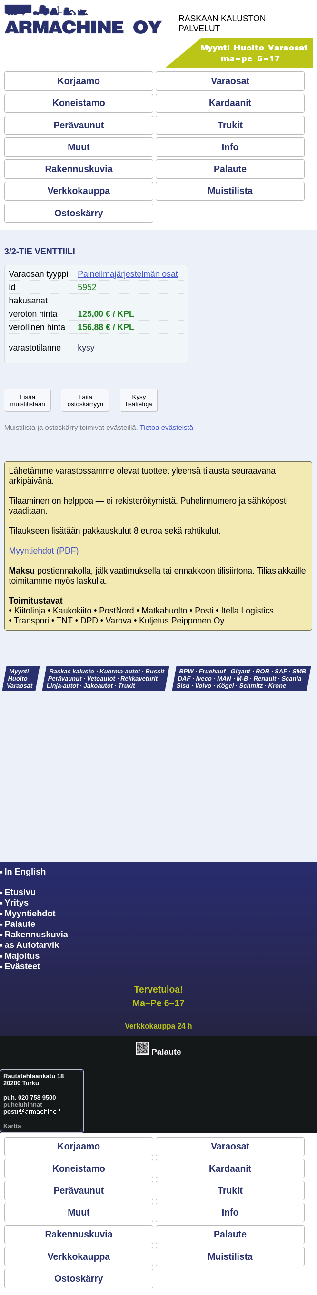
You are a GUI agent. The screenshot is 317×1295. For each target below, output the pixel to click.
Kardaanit (230, 102)
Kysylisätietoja (139, 400)
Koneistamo (78, 102)
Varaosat (230, 81)
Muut (78, 147)
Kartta (12, 1125)
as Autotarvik (32, 945)
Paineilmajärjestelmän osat (128, 274)
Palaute (230, 169)
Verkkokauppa (79, 190)
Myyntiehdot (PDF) (44, 550)
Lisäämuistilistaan (27, 400)
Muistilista (230, 190)
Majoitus (22, 956)
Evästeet (22, 966)
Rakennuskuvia (78, 169)
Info (230, 147)
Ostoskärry (78, 213)
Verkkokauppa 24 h (158, 1026)
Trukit (230, 125)
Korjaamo (79, 81)
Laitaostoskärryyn (86, 400)
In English (25, 871)
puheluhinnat (22, 1104)
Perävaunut (79, 125)
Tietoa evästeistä (166, 427)
